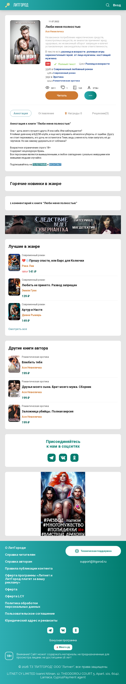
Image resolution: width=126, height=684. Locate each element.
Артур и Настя (14, 311)
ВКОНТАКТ (55, 164)
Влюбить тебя (14, 364)
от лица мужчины (84, 55)
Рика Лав (28, 266)
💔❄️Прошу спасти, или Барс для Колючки (14, 262)
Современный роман (64, 73)
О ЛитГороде (15, 547)
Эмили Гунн (29, 290)
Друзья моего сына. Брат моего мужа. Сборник (14, 388)
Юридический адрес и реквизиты (31, 620)
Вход (117, 5)
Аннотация (21, 113)
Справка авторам (18, 561)
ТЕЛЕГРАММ (40, 164)
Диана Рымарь (31, 315)
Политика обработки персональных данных (22, 604)
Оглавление (46, 113)
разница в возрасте (73, 51)
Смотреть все (17, 329)
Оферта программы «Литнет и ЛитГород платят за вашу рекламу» (28, 579)
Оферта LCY (14, 596)
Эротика (58, 77)
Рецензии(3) (100, 113)
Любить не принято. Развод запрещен (14, 287)
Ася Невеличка (54, 31)
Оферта (11, 589)
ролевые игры (95, 51)
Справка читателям (20, 554)
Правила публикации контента (29, 568)
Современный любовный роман (73, 69)
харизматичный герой (59, 55)
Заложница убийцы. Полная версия (14, 413)
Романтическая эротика (66, 81)
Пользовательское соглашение (30, 613)
